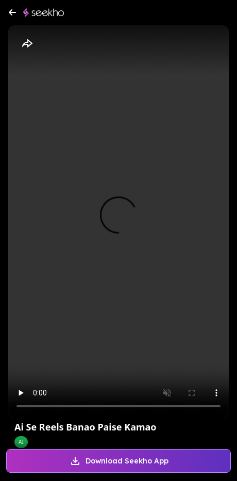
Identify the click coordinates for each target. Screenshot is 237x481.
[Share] (26, 44)
